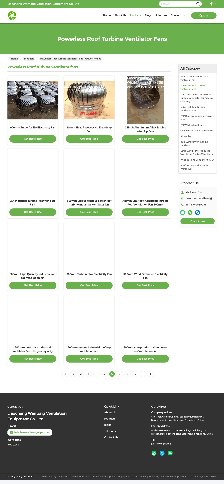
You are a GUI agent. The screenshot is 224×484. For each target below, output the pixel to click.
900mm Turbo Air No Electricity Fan (32, 128)
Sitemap (28, 480)
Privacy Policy (14, 480)
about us (120, 15)
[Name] (198, 4)
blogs (148, 15)
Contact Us (111, 441)
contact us (178, 15)
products (135, 15)
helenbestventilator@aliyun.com (29, 436)
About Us (110, 416)
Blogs (107, 428)
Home (107, 15)
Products (29, 58)
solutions (161, 15)
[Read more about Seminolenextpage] (65, 378)
